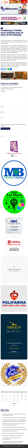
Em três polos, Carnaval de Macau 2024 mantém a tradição (14, 417)
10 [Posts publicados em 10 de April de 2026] (21, 395)
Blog (1, 28)
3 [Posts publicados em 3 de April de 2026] (21, 393)
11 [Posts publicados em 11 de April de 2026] (25, 395)
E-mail (2, 112)
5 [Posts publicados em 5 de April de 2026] (2, 395)
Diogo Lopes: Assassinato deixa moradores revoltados (14, 433)
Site (1, 117)
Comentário (3, 91)
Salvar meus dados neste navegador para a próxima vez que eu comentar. (13, 125)
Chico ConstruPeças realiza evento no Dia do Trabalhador (14, 427)
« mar (13, 405)
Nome (2, 106)
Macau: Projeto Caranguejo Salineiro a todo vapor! (12, 435)
